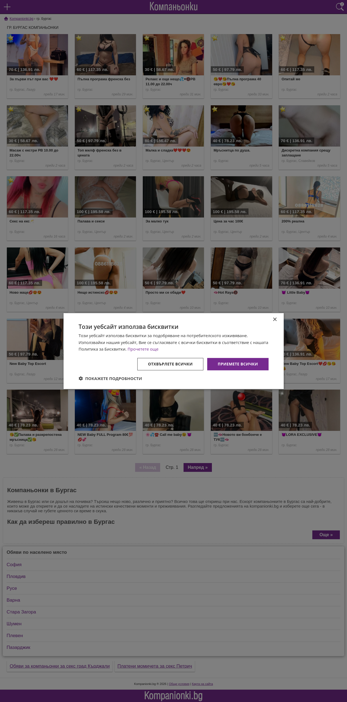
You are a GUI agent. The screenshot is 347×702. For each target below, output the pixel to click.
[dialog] (174, 351)
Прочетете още (143, 349)
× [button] (275, 319)
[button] (110, 378)
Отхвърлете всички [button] (170, 364)
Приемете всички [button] (238, 364)
